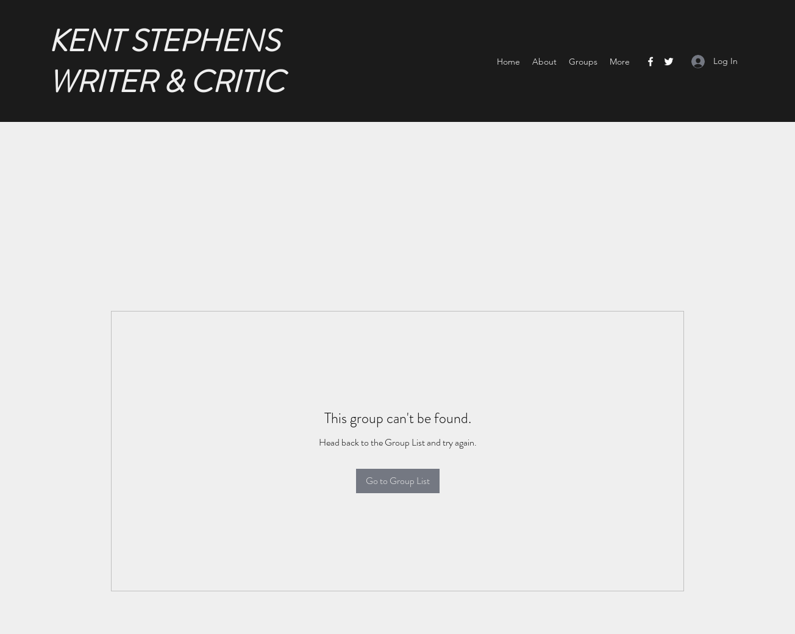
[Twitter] (669, 61)
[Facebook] (650, 61)
